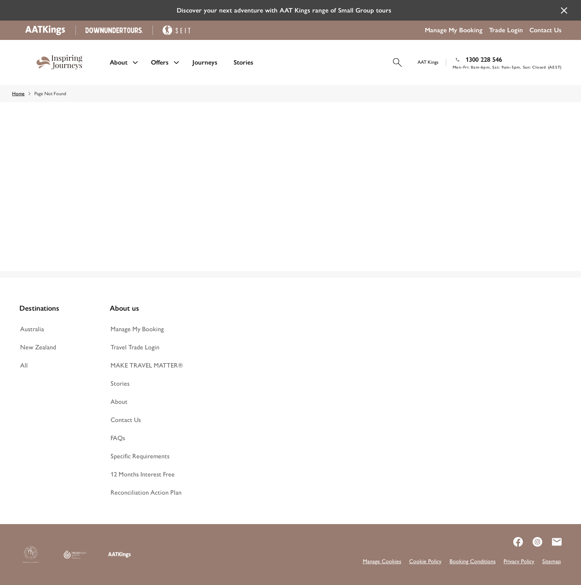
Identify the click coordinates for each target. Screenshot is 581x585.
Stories (243, 62)
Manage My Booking (454, 30)
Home (18, 93)
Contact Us (545, 30)
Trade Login (506, 30)
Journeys (204, 62)
